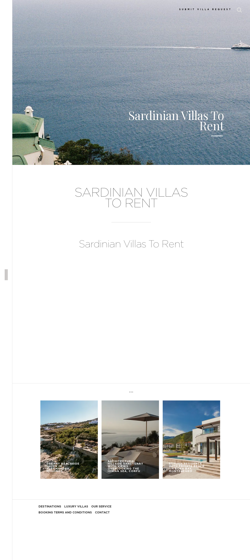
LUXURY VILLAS (76, 506)
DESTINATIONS (50, 506)
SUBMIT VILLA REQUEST (205, 9)
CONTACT (102, 512)
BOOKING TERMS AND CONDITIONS (65, 512)
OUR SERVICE (101, 506)
